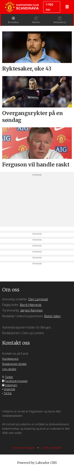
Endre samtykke (52, 447)
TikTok (8, 393)
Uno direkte (9, 369)
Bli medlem (12, 22)
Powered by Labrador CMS (37, 463)
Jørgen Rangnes (31, 310)
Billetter (36, 22)
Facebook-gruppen (16, 381)
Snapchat (9, 389)
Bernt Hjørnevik (30, 305)
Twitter (9, 377)
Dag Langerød (38, 299)
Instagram (11, 385)
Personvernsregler (24, 447)
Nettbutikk (59, 22)
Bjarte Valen (52, 316)
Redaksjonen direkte (14, 364)
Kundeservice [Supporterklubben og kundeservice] (10, 358)
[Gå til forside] (21, 7)
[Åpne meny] (67, 7)
